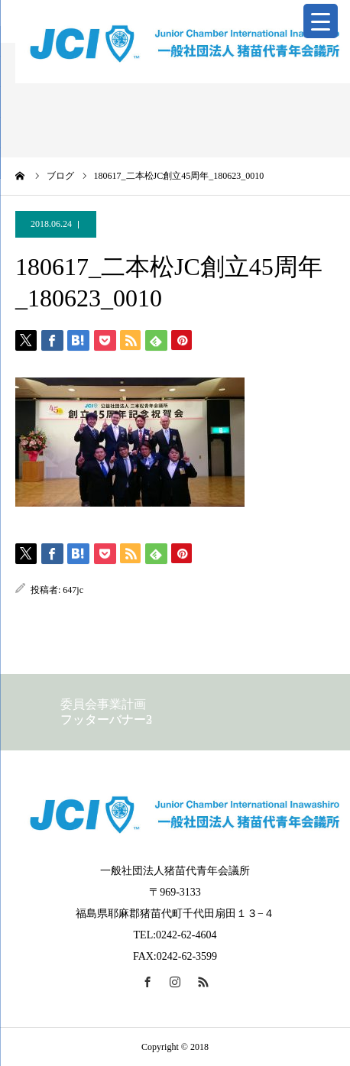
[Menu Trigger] (320, 21)
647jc (73, 590)
